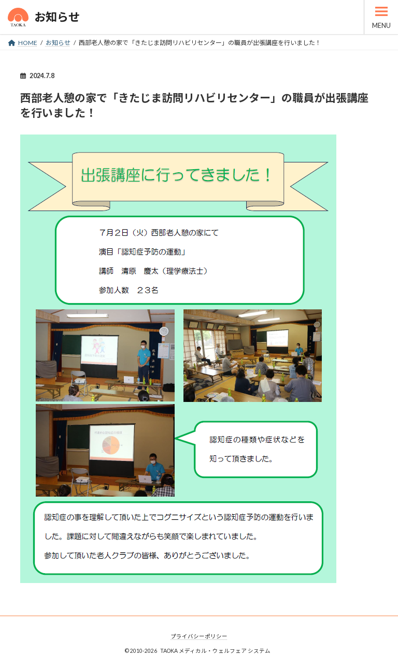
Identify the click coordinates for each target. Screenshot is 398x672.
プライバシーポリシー (199, 636)
